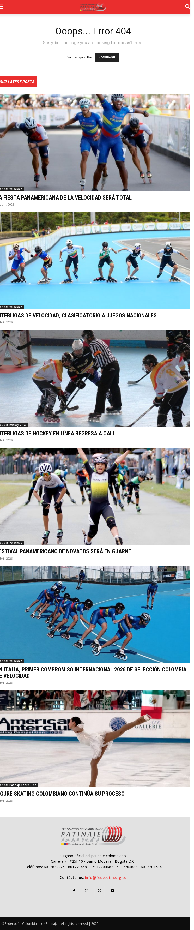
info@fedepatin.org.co (105, 877)
